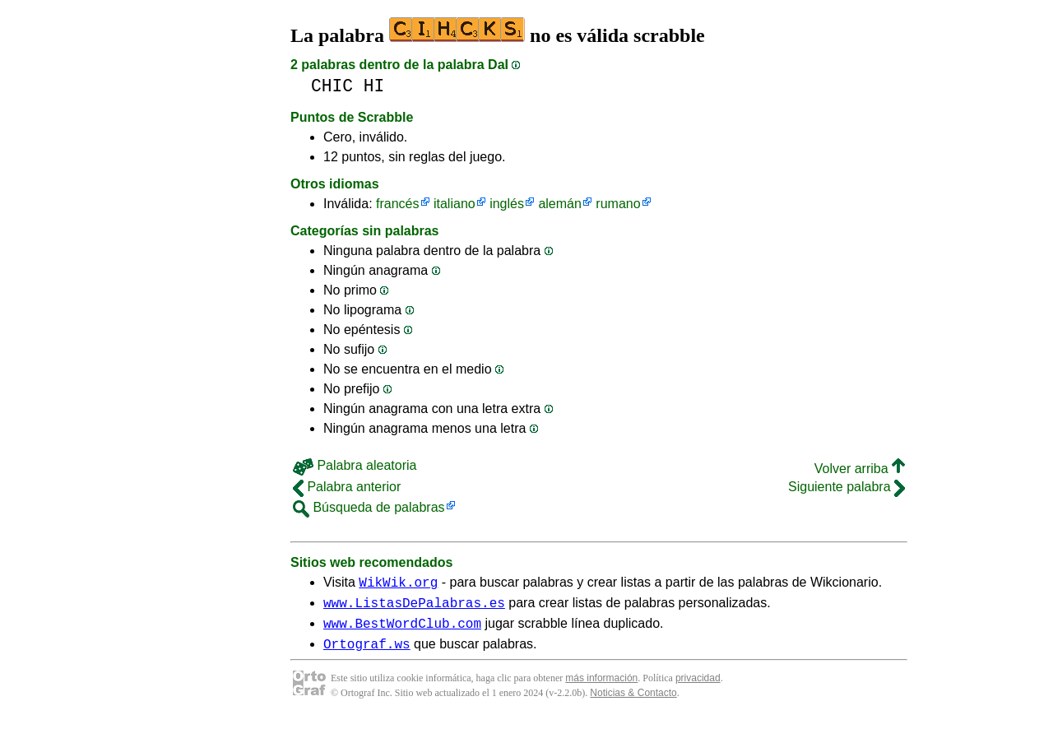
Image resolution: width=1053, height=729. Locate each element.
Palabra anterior (347, 487)
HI (374, 86)
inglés (506, 204)
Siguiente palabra (846, 487)
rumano (618, 204)
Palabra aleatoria (354, 465)
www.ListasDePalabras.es (414, 607)
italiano (454, 204)
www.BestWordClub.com (402, 630)
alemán (559, 204)
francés (397, 204)
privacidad (698, 688)
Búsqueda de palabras (369, 507)
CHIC (332, 86)
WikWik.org (398, 584)
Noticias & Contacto (633, 702)
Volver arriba (859, 469)
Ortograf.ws (367, 653)
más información (601, 688)
